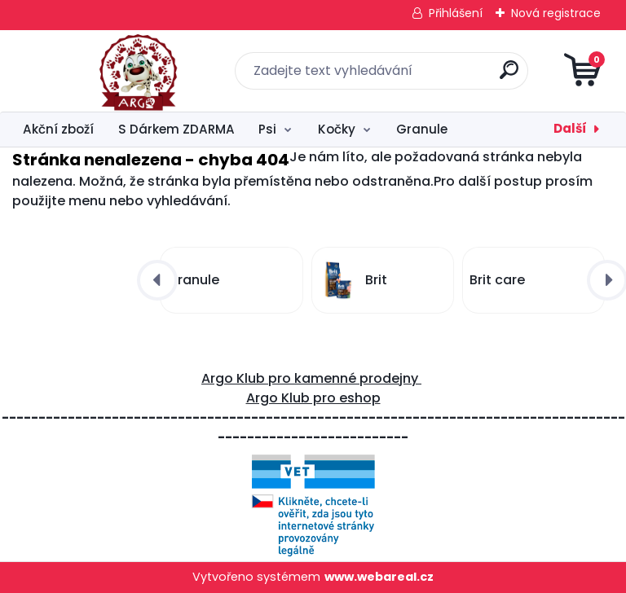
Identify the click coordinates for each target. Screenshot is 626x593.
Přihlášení (456, 13)
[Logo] (112, 71)
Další (570, 128)
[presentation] (157, 280)
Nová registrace (556, 13)
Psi (267, 129)
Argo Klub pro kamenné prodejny (311, 378)
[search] (509, 76)
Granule (421, 129)
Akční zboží (58, 129)
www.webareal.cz (379, 577)
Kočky (336, 129)
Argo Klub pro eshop (313, 398)
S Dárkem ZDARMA (176, 129)
